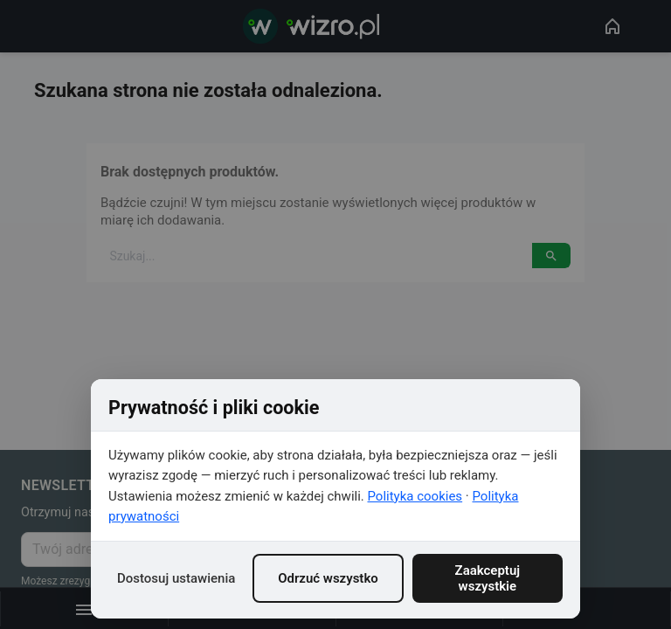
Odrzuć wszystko (328, 578)
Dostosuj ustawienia (176, 578)
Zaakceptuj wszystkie (488, 578)
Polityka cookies (415, 496)
